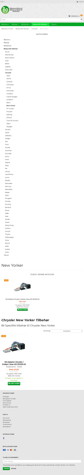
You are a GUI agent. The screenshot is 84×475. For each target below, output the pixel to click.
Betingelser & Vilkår (9, 399)
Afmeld (13, 468)
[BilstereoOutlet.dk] (12, 9)
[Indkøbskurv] (75, 16)
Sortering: (47, 331)
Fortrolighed (7, 401)
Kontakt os (6, 405)
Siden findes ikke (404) (10, 407)
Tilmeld (6, 468)
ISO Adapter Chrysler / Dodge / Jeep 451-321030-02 (22, 299)
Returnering (7, 403)
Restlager (6, 396)
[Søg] (81, 20)
